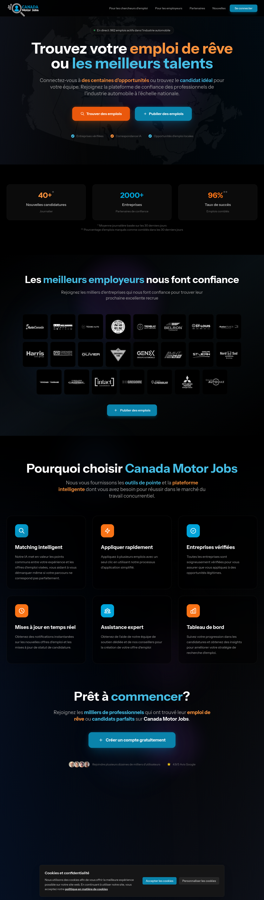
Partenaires (197, 8)
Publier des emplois (132, 410)
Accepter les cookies (159, 881)
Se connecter (243, 8)
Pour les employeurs (168, 8)
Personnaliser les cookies (199, 881)
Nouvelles (219, 8)
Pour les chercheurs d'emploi (128, 8)
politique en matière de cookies (86, 889)
